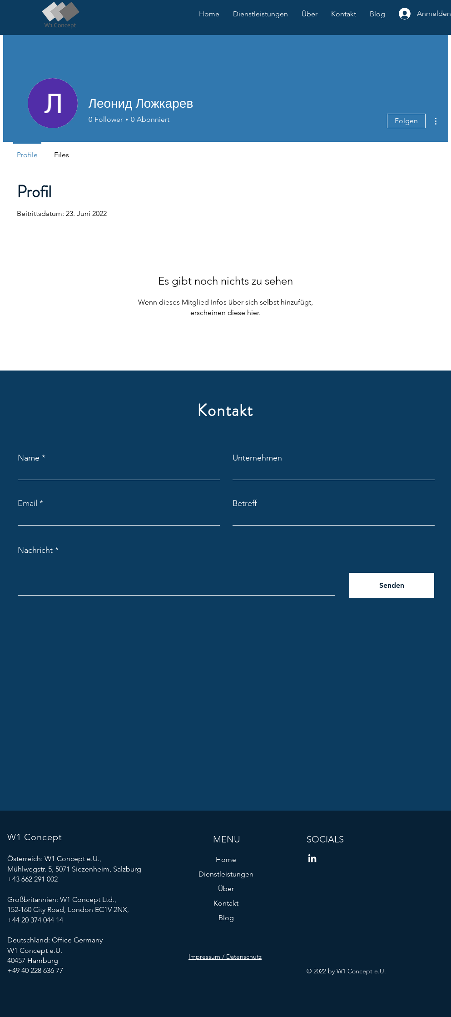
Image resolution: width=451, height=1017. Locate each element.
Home (226, 859)
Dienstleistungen (225, 874)
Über (226, 888)
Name (29, 458)
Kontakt (225, 903)
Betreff (245, 503)
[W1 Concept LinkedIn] (312, 858)
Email (27, 503)
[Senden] (391, 585)
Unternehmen (257, 458)
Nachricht (35, 550)
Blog (226, 917)
